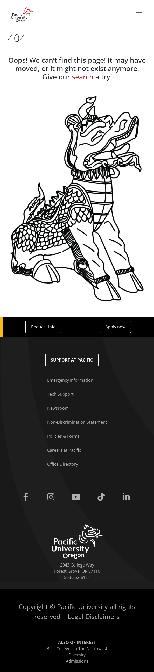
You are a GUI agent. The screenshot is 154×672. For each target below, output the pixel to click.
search (83, 76)
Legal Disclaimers (94, 616)
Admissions (77, 661)
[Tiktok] (102, 497)
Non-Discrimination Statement (77, 422)
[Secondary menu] (139, 15)
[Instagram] (52, 497)
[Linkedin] (127, 497)
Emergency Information (70, 380)
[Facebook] (27, 497)
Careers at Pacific (64, 450)
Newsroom (58, 408)
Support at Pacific (72, 360)
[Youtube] (77, 497)
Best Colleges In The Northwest (77, 649)
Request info (43, 327)
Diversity (77, 655)
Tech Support (60, 394)
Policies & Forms (63, 436)
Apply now (115, 327)
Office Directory (62, 464)
